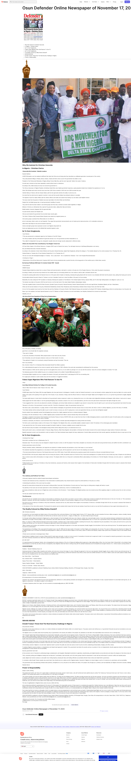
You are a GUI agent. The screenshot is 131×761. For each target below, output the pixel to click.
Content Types (84, 734)
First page (24, 702)
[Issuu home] (4, 2)
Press (67, 741)
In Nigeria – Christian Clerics (31, 46)
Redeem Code (99, 739)
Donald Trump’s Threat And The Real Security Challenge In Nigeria (40, 55)
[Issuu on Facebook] (88, 753)
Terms (21, 753)
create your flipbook (96, 726)
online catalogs (65, 726)
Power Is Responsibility (30, 57)
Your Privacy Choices (63, 753)
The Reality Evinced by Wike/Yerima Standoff (36, 52)
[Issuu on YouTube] (109, 753)
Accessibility (54, 753)
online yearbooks (57, 726)
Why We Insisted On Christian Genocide (34, 44)
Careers (67, 737)
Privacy (25, 753)
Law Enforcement (32, 753)
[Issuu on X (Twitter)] (98, 753)
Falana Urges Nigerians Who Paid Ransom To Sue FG (38, 49)
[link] (81, 2)
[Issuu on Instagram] (103, 753)
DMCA (45, 753)
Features (83, 737)
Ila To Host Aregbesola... (31, 51)
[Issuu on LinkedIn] (93, 753)
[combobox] (24, 2)
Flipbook (83, 739)
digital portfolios (49, 726)
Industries (83, 741)
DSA (49, 753)
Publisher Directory (100, 737)
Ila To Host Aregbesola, (30, 48)
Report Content (40, 753)
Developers (99, 734)
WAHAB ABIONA (29, 54)
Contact (67, 743)
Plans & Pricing (69, 739)
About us (68, 734)
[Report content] (104, 711)
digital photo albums (75, 726)
